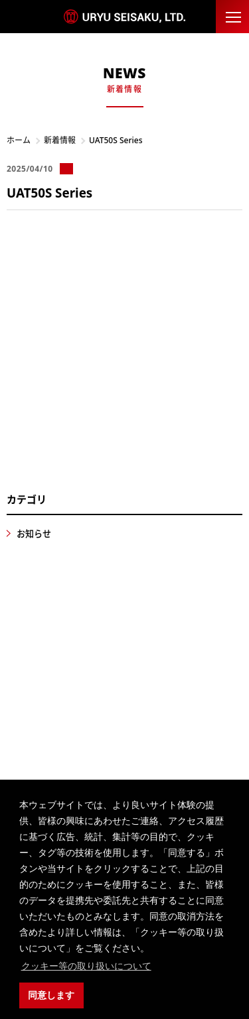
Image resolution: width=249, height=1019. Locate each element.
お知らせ (34, 534)
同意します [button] (51, 995)
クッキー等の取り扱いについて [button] (86, 966)
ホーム (19, 140)
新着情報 (60, 140)
